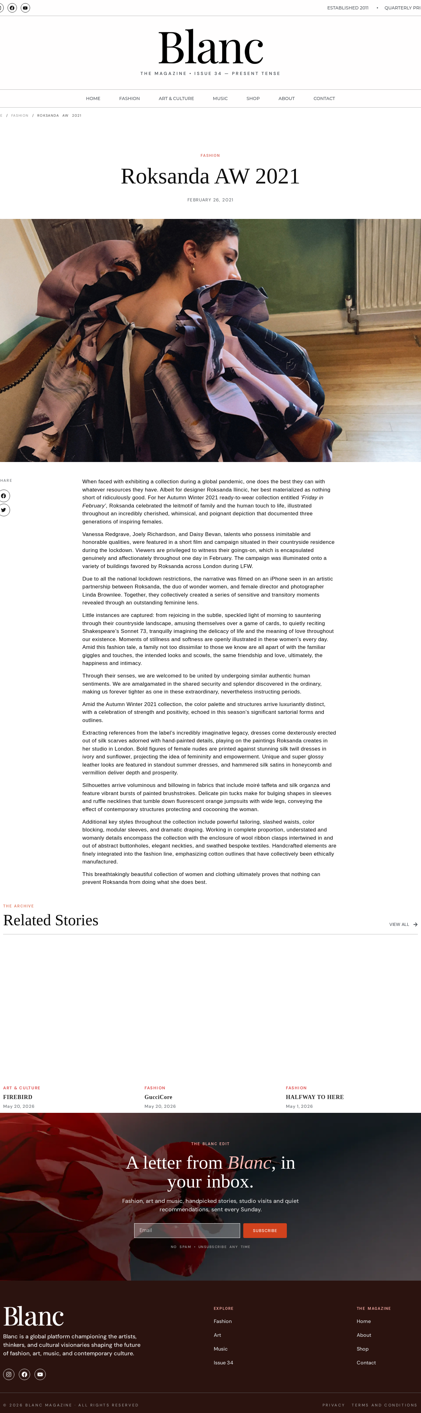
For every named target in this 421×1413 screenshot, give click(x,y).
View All (399, 924)
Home (93, 98)
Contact (324, 98)
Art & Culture (176, 98)
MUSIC (220, 98)
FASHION (129, 98)
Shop (253, 98)
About (287, 98)
